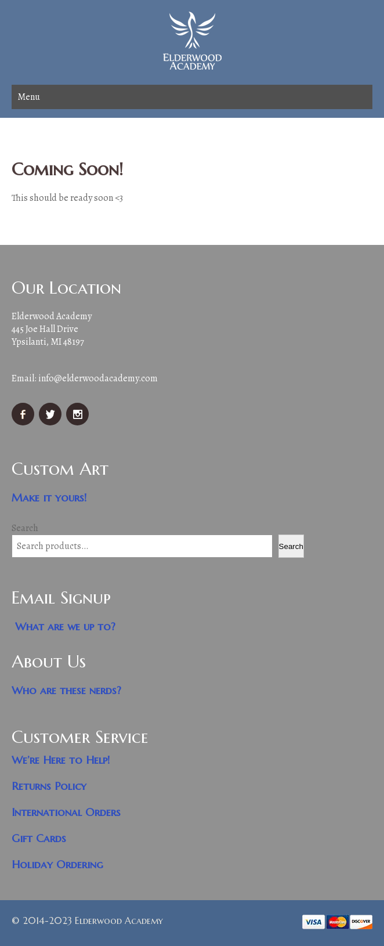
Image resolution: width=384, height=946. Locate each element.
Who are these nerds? (66, 690)
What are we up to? (65, 626)
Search (25, 528)
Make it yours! (49, 497)
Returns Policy (49, 786)
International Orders (66, 812)
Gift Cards (39, 838)
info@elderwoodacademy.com (98, 378)
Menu (28, 97)
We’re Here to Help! (61, 760)
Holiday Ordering (57, 864)
